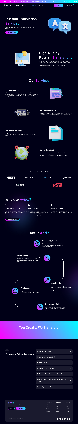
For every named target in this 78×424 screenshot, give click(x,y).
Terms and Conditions (17, 414)
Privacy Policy (24, 414)
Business (54, 403)
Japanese (46, 408)
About (43, 5)
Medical (54, 408)
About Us (61, 407)
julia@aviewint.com (26, 359)
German (46, 407)
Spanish (46, 404)
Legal (53, 407)
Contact (61, 408)
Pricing (17, 5)
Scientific (54, 404)
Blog (39, 5)
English (46, 403)
